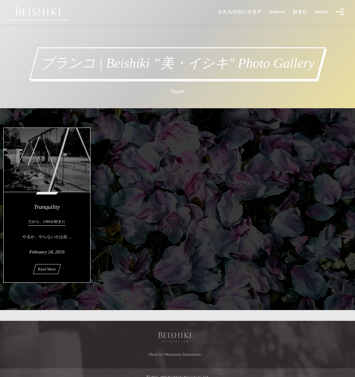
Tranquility (47, 206)
